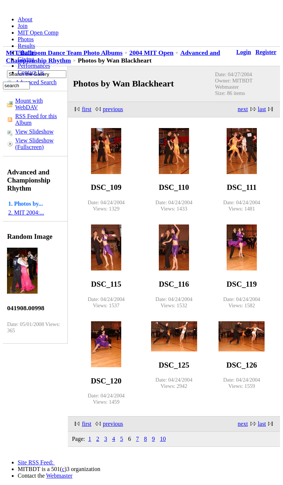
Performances (34, 66)
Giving (26, 59)
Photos (26, 39)
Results (26, 46)
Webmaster (59, 475)
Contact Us (31, 72)
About (25, 19)
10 (163, 439)
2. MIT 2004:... (26, 212)
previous (113, 109)
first (86, 109)
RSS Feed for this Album (36, 119)
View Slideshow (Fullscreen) (34, 143)
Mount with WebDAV (29, 104)
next (243, 109)
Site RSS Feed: (36, 462)
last (262, 109)
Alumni (27, 52)
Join (23, 26)
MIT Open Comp (38, 32)
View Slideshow (34, 131)
